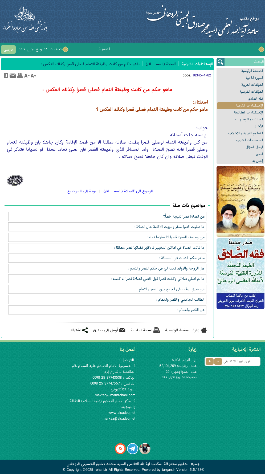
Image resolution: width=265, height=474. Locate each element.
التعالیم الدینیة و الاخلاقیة (245, 133)
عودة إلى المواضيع (82, 191)
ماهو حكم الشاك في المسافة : (182, 258)
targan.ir (168, 470)
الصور (259, 154)
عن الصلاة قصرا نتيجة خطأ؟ (184, 216)
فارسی (8, 49)
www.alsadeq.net (121, 413)
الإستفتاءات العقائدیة (248, 112)
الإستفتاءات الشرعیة (249, 105)
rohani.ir (101, 470)
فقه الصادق (255, 98)
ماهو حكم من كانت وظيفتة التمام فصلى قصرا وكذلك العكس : (90, 64)
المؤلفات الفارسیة (251, 91)
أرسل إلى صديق (105, 330)
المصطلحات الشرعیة (249, 140)
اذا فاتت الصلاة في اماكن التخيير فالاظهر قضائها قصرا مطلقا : (159, 248)
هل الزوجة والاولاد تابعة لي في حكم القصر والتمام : (166, 268)
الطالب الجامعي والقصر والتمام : (180, 300)
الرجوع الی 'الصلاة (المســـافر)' (128, 191)
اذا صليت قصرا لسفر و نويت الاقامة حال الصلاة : (169, 227)
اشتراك (75, 330)
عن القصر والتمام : (191, 310)
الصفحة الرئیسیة (252, 70)
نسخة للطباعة (141, 330)
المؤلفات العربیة (252, 84)
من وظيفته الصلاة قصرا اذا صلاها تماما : (175, 237)
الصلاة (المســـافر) (161, 64)
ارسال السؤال (254, 147)
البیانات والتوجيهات (249, 119)
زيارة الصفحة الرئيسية (182, 330)
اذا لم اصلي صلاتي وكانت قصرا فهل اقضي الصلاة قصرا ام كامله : (158, 279)
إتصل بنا (257, 161)
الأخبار (258, 126)
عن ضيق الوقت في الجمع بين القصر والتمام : (171, 289)
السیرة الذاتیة (254, 77)
